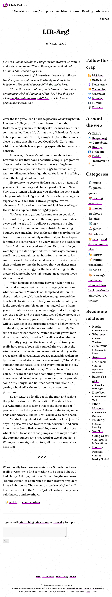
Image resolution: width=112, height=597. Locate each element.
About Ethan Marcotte (100, 499)
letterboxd (99, 233)
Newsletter (21, 11)
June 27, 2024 (56, 44)
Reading (87, 11)
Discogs (99, 170)
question (98, 222)
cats (99, 269)
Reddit (98, 179)
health (100, 304)
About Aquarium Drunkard (101, 448)
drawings (102, 310)
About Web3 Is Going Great (102, 534)
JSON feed (97, 82)
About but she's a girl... (102, 465)
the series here (58, 84)
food (95, 274)
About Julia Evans (102, 421)
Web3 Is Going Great (101, 522)
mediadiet (99, 315)
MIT (88, 591)
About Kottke (100, 389)
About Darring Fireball (100, 553)
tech (99, 253)
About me (102, 11)
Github (98, 147)
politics (101, 263)
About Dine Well (101, 481)
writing (14, 484)
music (100, 212)
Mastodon (42, 504)
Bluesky (59, 504)
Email (73, 576)
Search (104, 18)
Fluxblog (102, 506)
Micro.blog (26, 504)
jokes (99, 248)
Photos (74, 11)
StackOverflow (100, 186)
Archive (61, 11)
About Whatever (101, 405)
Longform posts (42, 11)
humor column (24, 62)
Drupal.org (100, 154)
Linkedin (100, 174)
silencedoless (31, 484)
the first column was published (22, 98)
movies (101, 238)
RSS (38, 576)
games (100, 258)
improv (101, 289)
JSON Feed (48, 576)
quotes (100, 217)
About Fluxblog (100, 512)
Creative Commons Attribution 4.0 (82, 588)
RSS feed (99, 75)
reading (101, 228)
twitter (96, 351)
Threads (99, 121)
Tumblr (99, 116)
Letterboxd (100, 163)
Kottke (100, 383)
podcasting (99, 299)
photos (101, 243)
